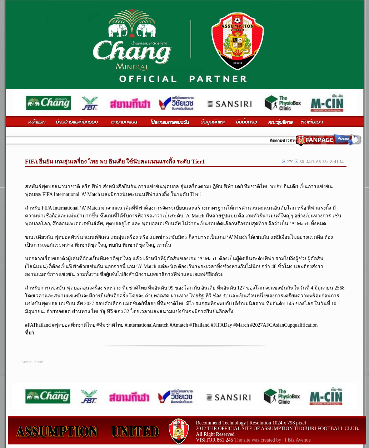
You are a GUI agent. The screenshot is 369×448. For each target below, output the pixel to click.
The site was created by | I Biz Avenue (272, 440)
